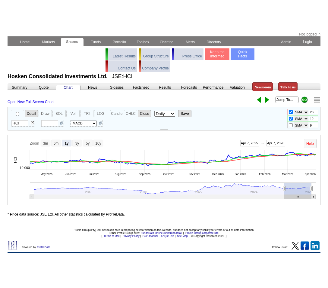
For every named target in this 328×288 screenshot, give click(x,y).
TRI (87, 114)
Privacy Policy (131, 235)
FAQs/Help (167, 235)
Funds (96, 42)
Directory (214, 42)
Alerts (190, 42)
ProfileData (43, 247)
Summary (19, 87)
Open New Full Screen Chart (31, 102)
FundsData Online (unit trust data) (161, 232)
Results (165, 87)
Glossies (117, 87)
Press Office (192, 56)
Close (144, 114)
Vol (73, 114)
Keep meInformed (217, 54)
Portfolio (119, 42)
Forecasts (189, 87)
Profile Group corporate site (202, 232)
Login (307, 42)
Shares (72, 42)
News (92, 87)
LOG (100, 114)
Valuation (237, 87)
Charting (167, 42)
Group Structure (156, 56)
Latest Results (124, 56)
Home (25, 42)
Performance (213, 87)
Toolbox (143, 42)
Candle (116, 114)
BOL (59, 114)
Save (185, 114)
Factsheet (141, 87)
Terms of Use (112, 235)
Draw (45, 114)
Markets (48, 42)
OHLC (131, 114)
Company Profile (155, 68)
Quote (44, 87)
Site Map (182, 235)
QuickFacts (242, 54)
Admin (286, 42)
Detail (31, 114)
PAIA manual (150, 235)
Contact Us (127, 68)
